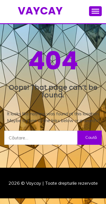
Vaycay (40, 10)
